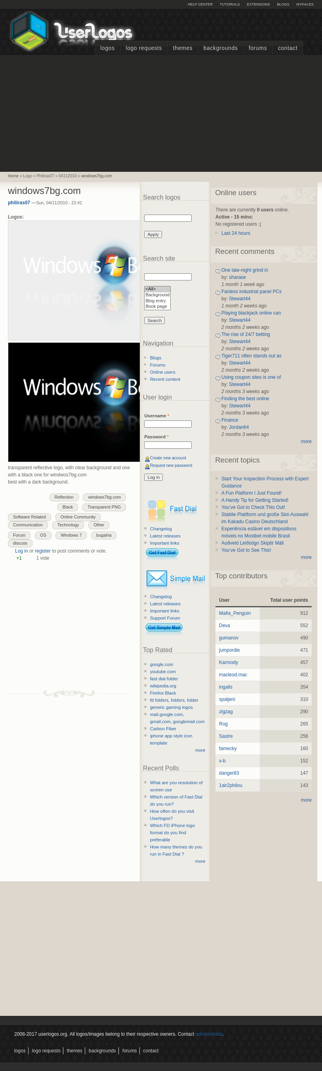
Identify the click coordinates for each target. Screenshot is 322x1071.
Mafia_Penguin (235, 613)
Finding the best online (245, 398)
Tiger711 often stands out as (251, 356)
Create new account (168, 458)
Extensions (258, 4)
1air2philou (230, 785)
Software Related (29, 516)
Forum (19, 535)
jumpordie (229, 650)
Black (68, 507)
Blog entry (157, 301)
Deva (224, 625)
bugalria (103, 535)
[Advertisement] (161, 112)
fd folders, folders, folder (174, 700)
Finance (229, 420)
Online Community (78, 516)
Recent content (165, 379)
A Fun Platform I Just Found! (251, 493)
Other (98, 524)
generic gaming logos (171, 707)
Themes (182, 48)
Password (156, 436)
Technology (68, 524)
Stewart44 (239, 298)
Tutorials (230, 4)
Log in (21, 551)
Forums (258, 48)
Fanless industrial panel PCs (251, 291)
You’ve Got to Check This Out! (253, 507)
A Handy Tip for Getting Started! (254, 500)
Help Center (200, 4)
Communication (28, 524)
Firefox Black (163, 693)
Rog (223, 724)
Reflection (64, 497)
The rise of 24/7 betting (245, 334)
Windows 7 (71, 535)
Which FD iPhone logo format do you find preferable (172, 832)
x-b (222, 761)
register (43, 551)
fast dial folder (164, 678)
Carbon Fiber (163, 728)
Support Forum (165, 618)
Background (157, 295)
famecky (228, 748)
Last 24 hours (235, 233)
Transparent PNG (104, 507)
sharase (237, 277)
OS (43, 535)
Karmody (228, 662)
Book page (157, 307)
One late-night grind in (244, 270)
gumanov (228, 638)
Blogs (283, 4)
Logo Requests (144, 48)
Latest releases (165, 536)
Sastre (226, 736)
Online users (162, 372)
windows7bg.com (96, 176)
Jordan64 (239, 427)
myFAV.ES (305, 4)
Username (156, 415)
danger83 (229, 773)
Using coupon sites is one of (251, 377)
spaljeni (227, 699)
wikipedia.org (163, 685)
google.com (161, 664)
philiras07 (19, 202)
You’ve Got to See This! (246, 550)
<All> (157, 289)
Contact (287, 48)
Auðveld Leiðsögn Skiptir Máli (252, 543)
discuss (20, 543)
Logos (107, 48)
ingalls (225, 687)
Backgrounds (221, 48)
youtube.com (163, 671)
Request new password (171, 465)
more (200, 750)
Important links (164, 543)
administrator (209, 1034)
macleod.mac (233, 675)
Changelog (161, 528)
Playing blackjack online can (251, 313)
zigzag (226, 711)
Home (13, 176)
